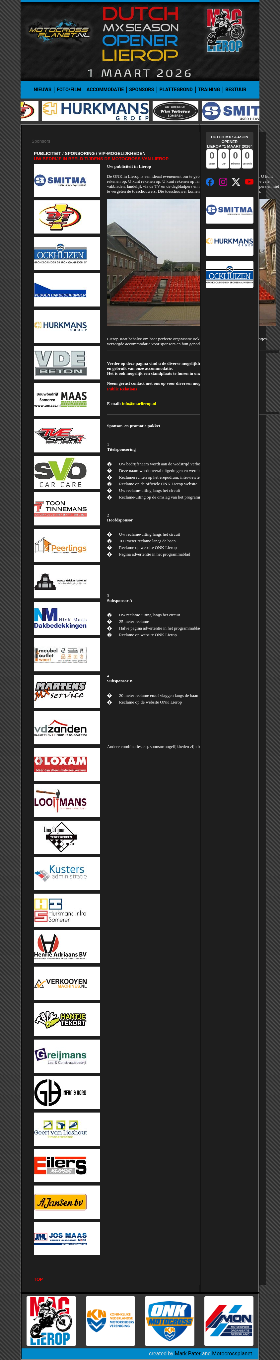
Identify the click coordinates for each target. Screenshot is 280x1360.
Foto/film (69, 90)
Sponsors (141, 90)
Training (209, 90)
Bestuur (235, 90)
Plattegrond (176, 90)
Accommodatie (105, 90)
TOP (38, 1279)
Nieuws (42, 90)
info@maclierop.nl (139, 403)
